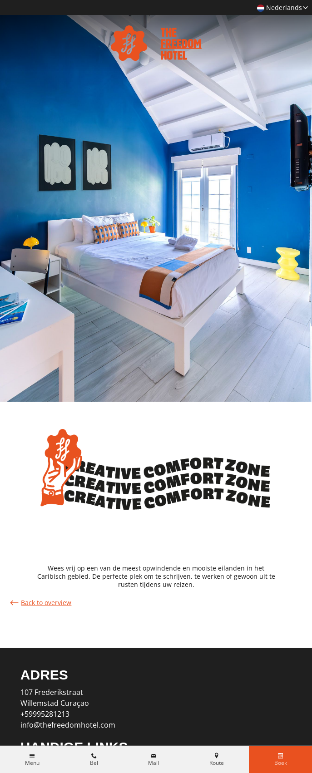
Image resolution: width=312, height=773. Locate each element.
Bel (94, 763)
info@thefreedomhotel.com (67, 725)
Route (216, 763)
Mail (153, 763)
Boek (280, 763)
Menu (32, 763)
